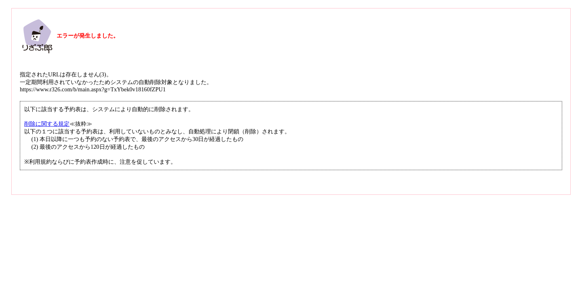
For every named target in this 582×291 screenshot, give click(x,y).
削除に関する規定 (47, 123)
